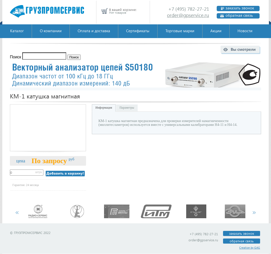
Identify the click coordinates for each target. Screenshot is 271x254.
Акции (216, 30)
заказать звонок (240, 8)
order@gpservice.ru (188, 15)
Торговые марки (179, 30)
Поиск (15, 57)
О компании (51, 30)
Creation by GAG (249, 247)
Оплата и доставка (94, 30)
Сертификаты (137, 30)
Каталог (17, 30)
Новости (245, 30)
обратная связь (239, 15)
